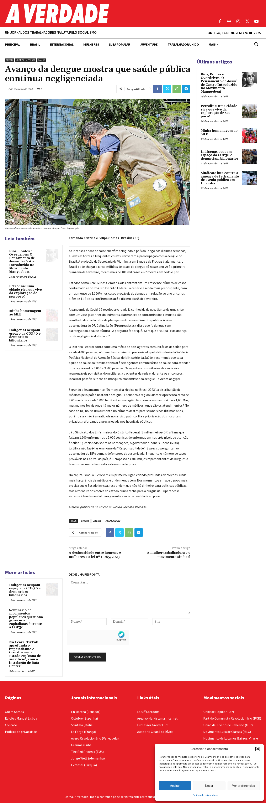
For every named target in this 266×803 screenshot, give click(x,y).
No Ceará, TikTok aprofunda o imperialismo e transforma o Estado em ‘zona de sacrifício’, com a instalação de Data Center (25, 654)
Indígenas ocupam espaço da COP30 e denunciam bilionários (25, 335)
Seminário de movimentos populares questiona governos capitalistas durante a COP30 (26, 618)
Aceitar (175, 786)
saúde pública (112, 520)
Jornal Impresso (25, 60)
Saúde (41, 60)
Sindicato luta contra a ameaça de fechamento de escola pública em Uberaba (220, 178)
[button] (258, 749)
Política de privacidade (205, 795)
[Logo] (100, 13)
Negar (209, 786)
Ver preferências (243, 786)
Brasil (9, 60)
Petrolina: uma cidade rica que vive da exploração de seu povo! (25, 291)
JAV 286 (97, 520)
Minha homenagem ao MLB (25, 312)
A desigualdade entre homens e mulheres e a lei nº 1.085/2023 (95, 555)
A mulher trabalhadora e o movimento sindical (168, 555)
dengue (85, 520)
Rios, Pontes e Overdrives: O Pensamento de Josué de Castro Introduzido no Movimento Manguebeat (22, 261)
